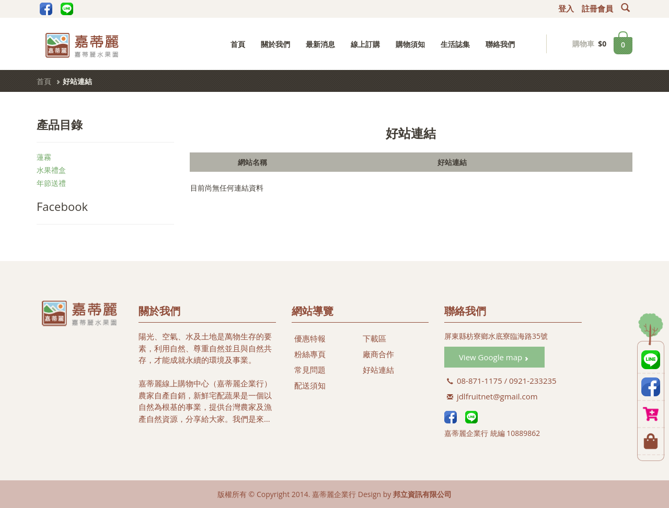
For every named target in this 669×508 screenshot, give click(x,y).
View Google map (493, 357)
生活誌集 (455, 44)
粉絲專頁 (310, 354)
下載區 (374, 338)
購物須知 (410, 44)
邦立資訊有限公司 (422, 494)
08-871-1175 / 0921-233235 (502, 380)
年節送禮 (51, 183)
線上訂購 (365, 44)
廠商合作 (378, 354)
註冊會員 (597, 9)
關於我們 (275, 44)
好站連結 (378, 369)
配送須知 (310, 385)
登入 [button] (566, 9)
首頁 (237, 44)
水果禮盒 (51, 170)
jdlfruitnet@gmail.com (492, 396)
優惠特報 (310, 338)
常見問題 (310, 369)
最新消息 (320, 44)
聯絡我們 (500, 44)
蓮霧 (44, 157)
